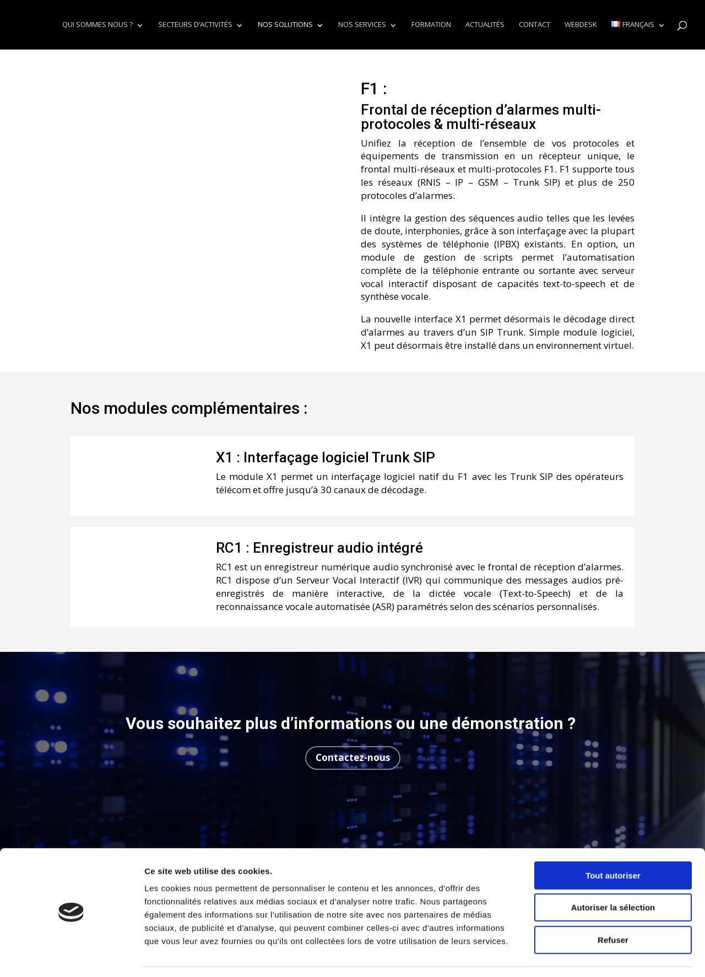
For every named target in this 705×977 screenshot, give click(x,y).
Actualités (485, 25)
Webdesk (581, 25)
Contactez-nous (353, 757)
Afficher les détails (607, 955)
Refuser (613, 906)
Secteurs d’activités (195, 25)
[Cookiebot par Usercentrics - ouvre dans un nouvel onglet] (71, 955)
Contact (534, 25)
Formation (431, 25)
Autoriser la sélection (613, 874)
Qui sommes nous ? (97, 25)
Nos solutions (285, 25)
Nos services (362, 25)
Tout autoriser (613, 842)
